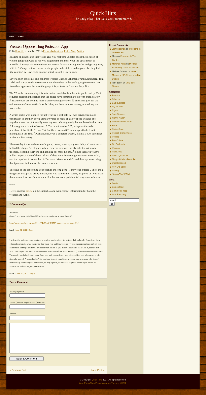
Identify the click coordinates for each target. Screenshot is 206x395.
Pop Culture (117, 140)
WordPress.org (119, 194)
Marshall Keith (119, 64)
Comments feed (119, 191)
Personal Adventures (53, 51)
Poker (115, 125)
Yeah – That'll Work (121, 174)
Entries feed (118, 187)
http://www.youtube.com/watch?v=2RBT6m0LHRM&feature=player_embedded (44, 223)
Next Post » (97, 375)
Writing (115, 170)
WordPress (84, 389)
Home (11, 36)
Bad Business (118, 103)
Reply (31, 230)
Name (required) (16, 291)
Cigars (115, 110)
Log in (115, 183)
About (21, 36)
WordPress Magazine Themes (104, 389)
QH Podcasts (118, 144)
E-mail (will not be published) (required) (26, 302)
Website (12, 313)
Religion (116, 148)
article (29, 190)
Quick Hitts (97, 386)
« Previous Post (17, 375)
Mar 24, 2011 (21, 230)
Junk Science (118, 114)
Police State (70, 51)
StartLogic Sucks (120, 155)
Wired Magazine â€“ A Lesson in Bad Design (126, 75)
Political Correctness (122, 133)
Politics (80, 51)
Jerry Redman (119, 49)
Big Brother (117, 106)
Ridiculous (117, 151)
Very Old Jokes (119, 167)
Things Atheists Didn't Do (124, 159)
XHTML (123, 389)
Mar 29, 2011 (22, 273)
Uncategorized (119, 163)
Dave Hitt (19, 51)
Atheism (116, 99)
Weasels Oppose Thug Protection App (38, 46)
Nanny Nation (118, 118)
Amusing (116, 95)
